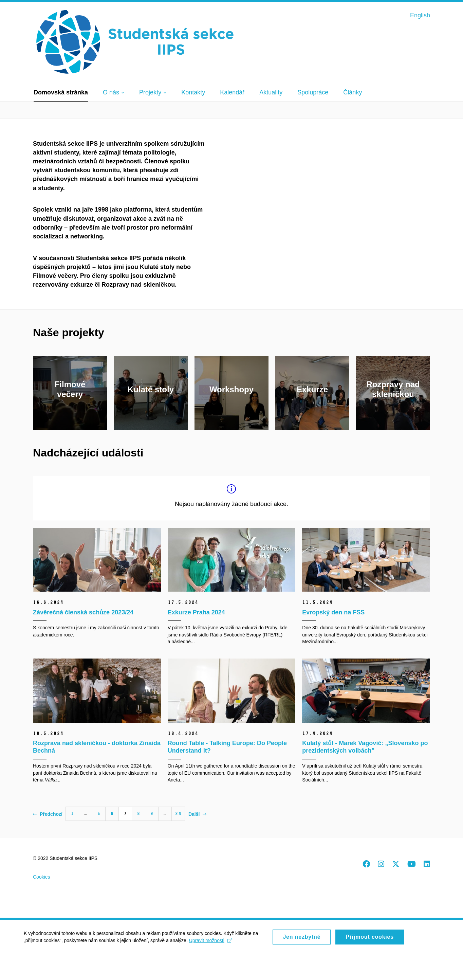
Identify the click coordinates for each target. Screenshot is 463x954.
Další (197, 814)
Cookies (41, 877)
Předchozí (47, 814)
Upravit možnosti (210, 943)
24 (178, 813)
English (420, 15)
